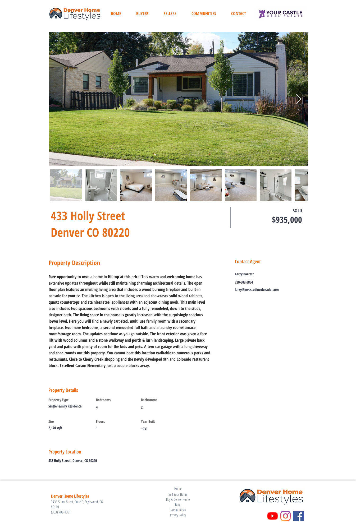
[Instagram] (285, 516)
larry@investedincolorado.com (257, 289)
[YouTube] (272, 516)
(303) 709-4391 (61, 512)
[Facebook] (298, 516)
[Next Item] (299, 99)
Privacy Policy (178, 514)
